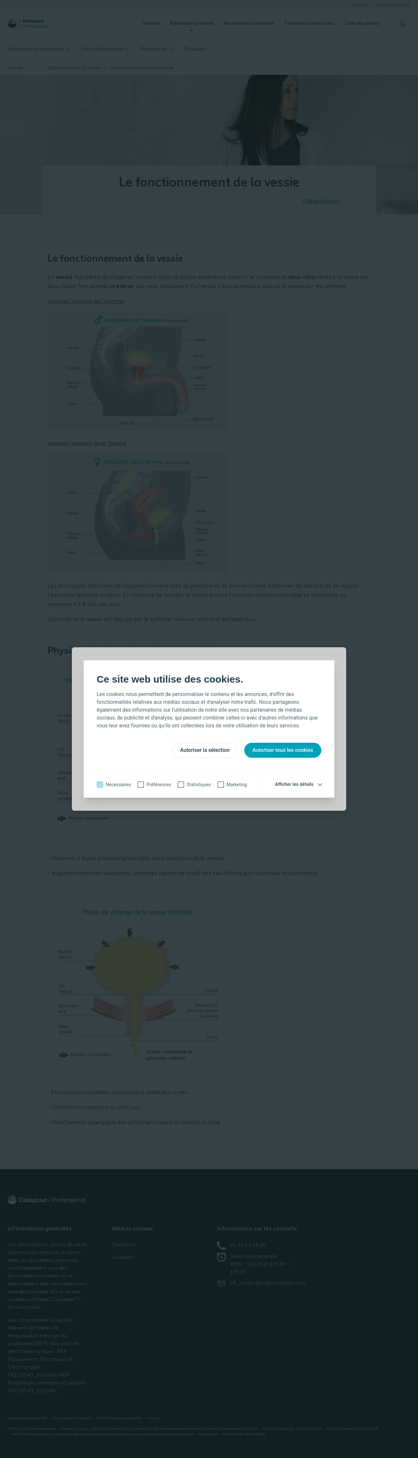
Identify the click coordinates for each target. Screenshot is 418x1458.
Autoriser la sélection (205, 750)
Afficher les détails (294, 784)
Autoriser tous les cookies (282, 750)
